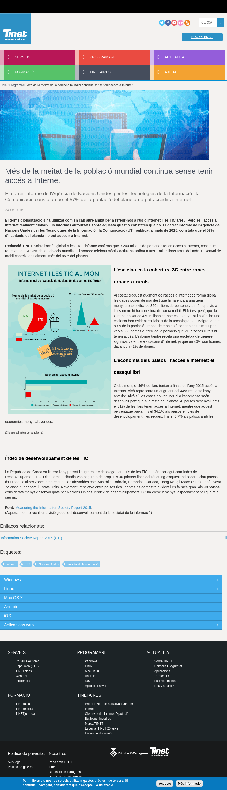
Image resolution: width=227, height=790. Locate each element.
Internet (11, 564)
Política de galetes (20, 767)
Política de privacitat (26, 753)
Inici (4, 85)
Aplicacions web (19, 625)
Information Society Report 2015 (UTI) (31, 538)
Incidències (23, 681)
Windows (12, 580)
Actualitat (175, 57)
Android (11, 607)
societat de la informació (83, 564)
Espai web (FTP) (27, 666)
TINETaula (23, 704)
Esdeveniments (165, 681)
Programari (102, 57)
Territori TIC (162, 676)
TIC (27, 564)
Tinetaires (100, 72)
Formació (24, 72)
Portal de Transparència (65, 777)
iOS (7, 616)
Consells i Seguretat (168, 666)
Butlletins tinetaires (98, 718)
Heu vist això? (164, 686)
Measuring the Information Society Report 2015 (53, 508)
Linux (9, 589)
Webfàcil (21, 676)
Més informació (189, 783)
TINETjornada (25, 714)
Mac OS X (13, 598)
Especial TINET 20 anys (101, 728)
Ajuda (170, 72)
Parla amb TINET (61, 762)
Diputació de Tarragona (65, 772)
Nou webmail (202, 37)
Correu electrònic (27, 661)
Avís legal (14, 762)
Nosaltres (57, 753)
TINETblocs (24, 671)
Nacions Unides (49, 564)
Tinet (52, 767)
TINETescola (24, 709)
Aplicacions (162, 671)
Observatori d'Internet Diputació (106, 714)
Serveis (22, 57)
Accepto (165, 783)
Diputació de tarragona (22, 7)
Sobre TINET (163, 661)
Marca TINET (94, 723)
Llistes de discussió (98, 733)
